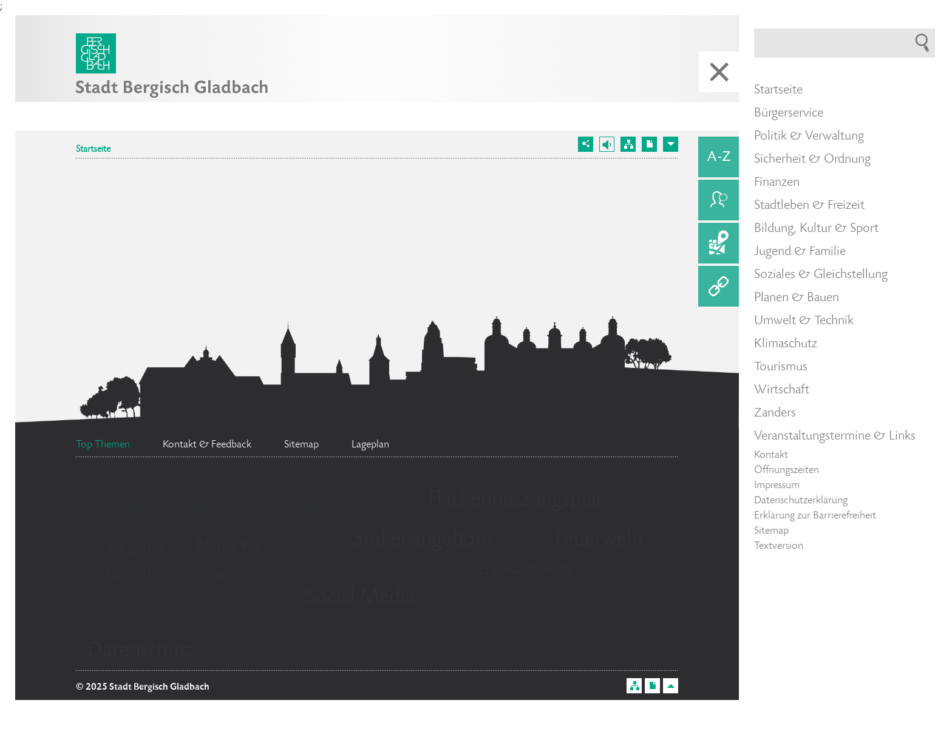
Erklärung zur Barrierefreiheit (815, 516)
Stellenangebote (422, 540)
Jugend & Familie (800, 252)
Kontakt (771, 455)
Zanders (775, 413)
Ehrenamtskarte (526, 570)
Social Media (359, 598)
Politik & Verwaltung (809, 136)
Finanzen (777, 182)
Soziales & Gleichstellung (821, 275)
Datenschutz (141, 651)
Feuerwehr (600, 540)
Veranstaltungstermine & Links (835, 436)
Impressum (777, 485)
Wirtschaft (781, 390)
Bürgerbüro (327, 505)
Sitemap (771, 531)
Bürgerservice (788, 113)
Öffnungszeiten (786, 470)
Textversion (778, 546)
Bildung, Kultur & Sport (816, 229)
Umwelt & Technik (804, 321)
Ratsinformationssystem (178, 574)
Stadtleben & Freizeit (809, 205)
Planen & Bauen (796, 298)
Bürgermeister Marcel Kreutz (193, 547)
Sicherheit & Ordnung (812, 159)
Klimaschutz (785, 344)
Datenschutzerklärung (801, 500)
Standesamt (178, 507)
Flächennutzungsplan (517, 500)
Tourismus (780, 367)
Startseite (93, 150)
